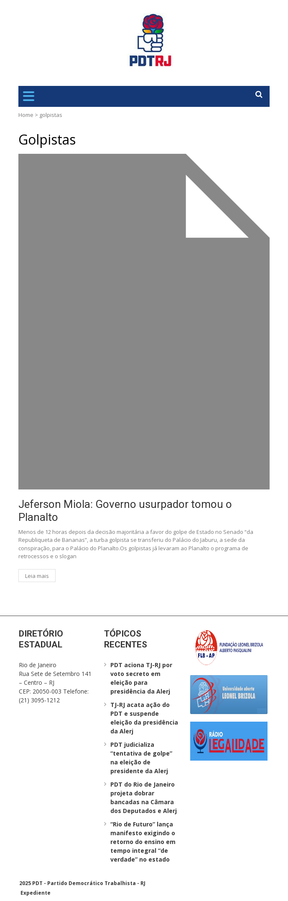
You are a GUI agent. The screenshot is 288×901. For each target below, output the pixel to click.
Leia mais (37, 576)
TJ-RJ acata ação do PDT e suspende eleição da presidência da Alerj (144, 718)
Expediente (35, 892)
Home (25, 115)
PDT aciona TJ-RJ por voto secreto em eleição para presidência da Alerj (141, 678)
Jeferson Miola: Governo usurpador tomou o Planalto (125, 510)
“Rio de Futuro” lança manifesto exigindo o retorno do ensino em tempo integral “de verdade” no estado (143, 841)
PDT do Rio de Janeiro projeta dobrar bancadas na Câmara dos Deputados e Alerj (143, 797)
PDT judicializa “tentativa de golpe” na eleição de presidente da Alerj (141, 757)
